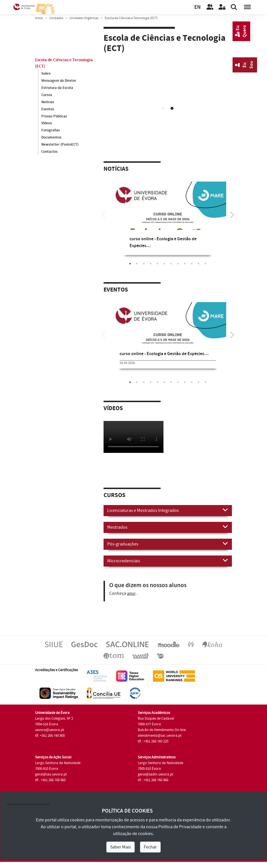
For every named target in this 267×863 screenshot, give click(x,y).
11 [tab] (198, 263)
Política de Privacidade (180, 827)
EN (197, 7)
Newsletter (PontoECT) (59, 144)
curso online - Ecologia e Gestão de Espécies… (164, 354)
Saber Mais (120, 847)
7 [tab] (171, 263)
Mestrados (167, 527)
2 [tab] (172, 108)
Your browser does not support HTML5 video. (168, 94)
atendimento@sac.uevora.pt (159, 735)
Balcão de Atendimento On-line (162, 729)
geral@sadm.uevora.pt (155, 774)
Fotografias (50, 130)
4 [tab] (150, 263)
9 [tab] (185, 263)
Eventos (47, 109)
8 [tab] (178, 263)
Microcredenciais (167, 560)
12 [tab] (205, 263)
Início (39, 18)
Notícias (47, 102)
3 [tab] (144, 263)
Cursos (46, 94)
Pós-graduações (167, 544)
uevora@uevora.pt (49, 729)
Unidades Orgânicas (84, 18)
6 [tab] (164, 263)
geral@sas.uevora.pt (51, 774)
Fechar (150, 847)
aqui (131, 593)
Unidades (56, 18)
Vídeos (46, 123)
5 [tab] (157, 263)
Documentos (51, 137)
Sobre (46, 73)
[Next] (232, 214)
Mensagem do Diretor (58, 80)
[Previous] (103, 214)
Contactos (49, 151)
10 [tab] (192, 263)
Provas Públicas (54, 116)
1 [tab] (163, 108)
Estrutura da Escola (57, 87)
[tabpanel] (168, 95)
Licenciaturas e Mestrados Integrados (167, 510)
